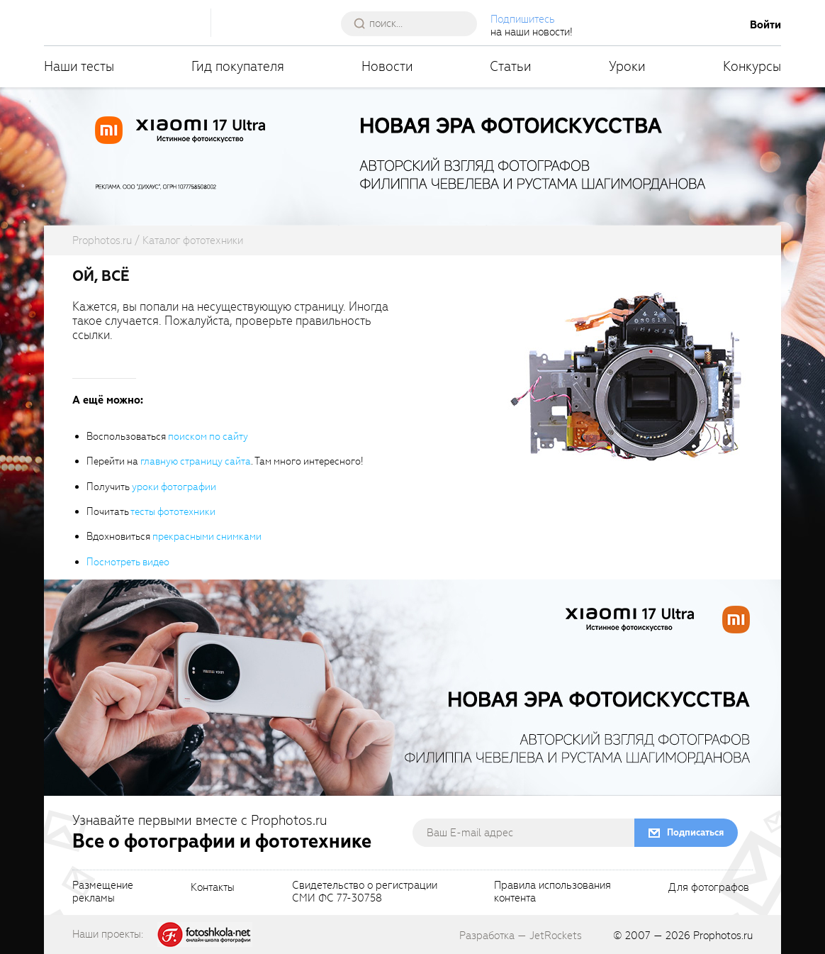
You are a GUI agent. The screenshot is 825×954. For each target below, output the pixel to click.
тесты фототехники (172, 511)
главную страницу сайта (195, 461)
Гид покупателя (237, 66)
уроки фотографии (174, 487)
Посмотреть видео (127, 562)
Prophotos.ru (723, 935)
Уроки (627, 66)
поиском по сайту (208, 436)
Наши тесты (79, 66)
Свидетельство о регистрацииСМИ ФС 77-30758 (364, 892)
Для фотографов (708, 888)
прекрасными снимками (207, 536)
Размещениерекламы (102, 892)
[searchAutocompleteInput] (414, 23)
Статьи (511, 66)
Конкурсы (752, 66)
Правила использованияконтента (552, 892)
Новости (387, 66)
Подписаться (695, 832)
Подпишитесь (522, 19)
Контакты (213, 888)
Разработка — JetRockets (520, 935)
